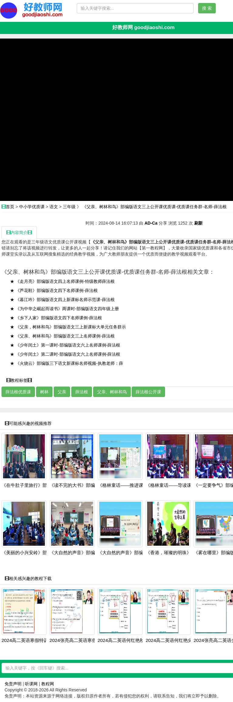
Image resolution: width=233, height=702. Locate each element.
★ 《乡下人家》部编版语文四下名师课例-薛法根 (56, 317)
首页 (10, 206)
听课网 (31, 683)
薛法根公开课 (148, 391)
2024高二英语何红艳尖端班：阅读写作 (185, 640)
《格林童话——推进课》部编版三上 (134, 485)
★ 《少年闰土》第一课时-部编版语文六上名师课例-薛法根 (65, 345)
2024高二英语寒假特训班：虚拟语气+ (40, 640)
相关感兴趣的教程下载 (28, 578)
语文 (53, 206)
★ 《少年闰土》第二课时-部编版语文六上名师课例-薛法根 (65, 354)
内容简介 (19, 232)
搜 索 (207, 8)
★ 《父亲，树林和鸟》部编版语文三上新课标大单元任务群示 (68, 326)
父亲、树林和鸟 (112, 391)
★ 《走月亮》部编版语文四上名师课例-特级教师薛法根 (62, 281)
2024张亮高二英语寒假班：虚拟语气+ (87, 640)
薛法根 (81, 391)
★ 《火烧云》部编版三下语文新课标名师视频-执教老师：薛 (66, 363)
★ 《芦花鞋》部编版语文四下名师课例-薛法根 (54, 290)
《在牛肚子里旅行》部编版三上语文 (38, 485)
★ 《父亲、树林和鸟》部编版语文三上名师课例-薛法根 (62, 336)
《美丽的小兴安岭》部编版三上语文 (38, 552)
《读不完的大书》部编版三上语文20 (86, 485)
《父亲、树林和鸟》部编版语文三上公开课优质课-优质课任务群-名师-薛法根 (154, 206)
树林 (44, 391)
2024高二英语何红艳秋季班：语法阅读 (137, 640)
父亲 (62, 391)
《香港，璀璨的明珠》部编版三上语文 (184, 552)
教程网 (47, 683)
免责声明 (13, 683)
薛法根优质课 (18, 391)
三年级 (69, 206)
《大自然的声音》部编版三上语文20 (86, 552)
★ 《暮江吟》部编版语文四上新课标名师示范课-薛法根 (62, 299)
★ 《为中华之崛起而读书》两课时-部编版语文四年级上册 (64, 308)
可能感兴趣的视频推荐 (28, 423)
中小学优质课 (32, 206)
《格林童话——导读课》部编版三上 (182, 485)
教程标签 (19, 380)
